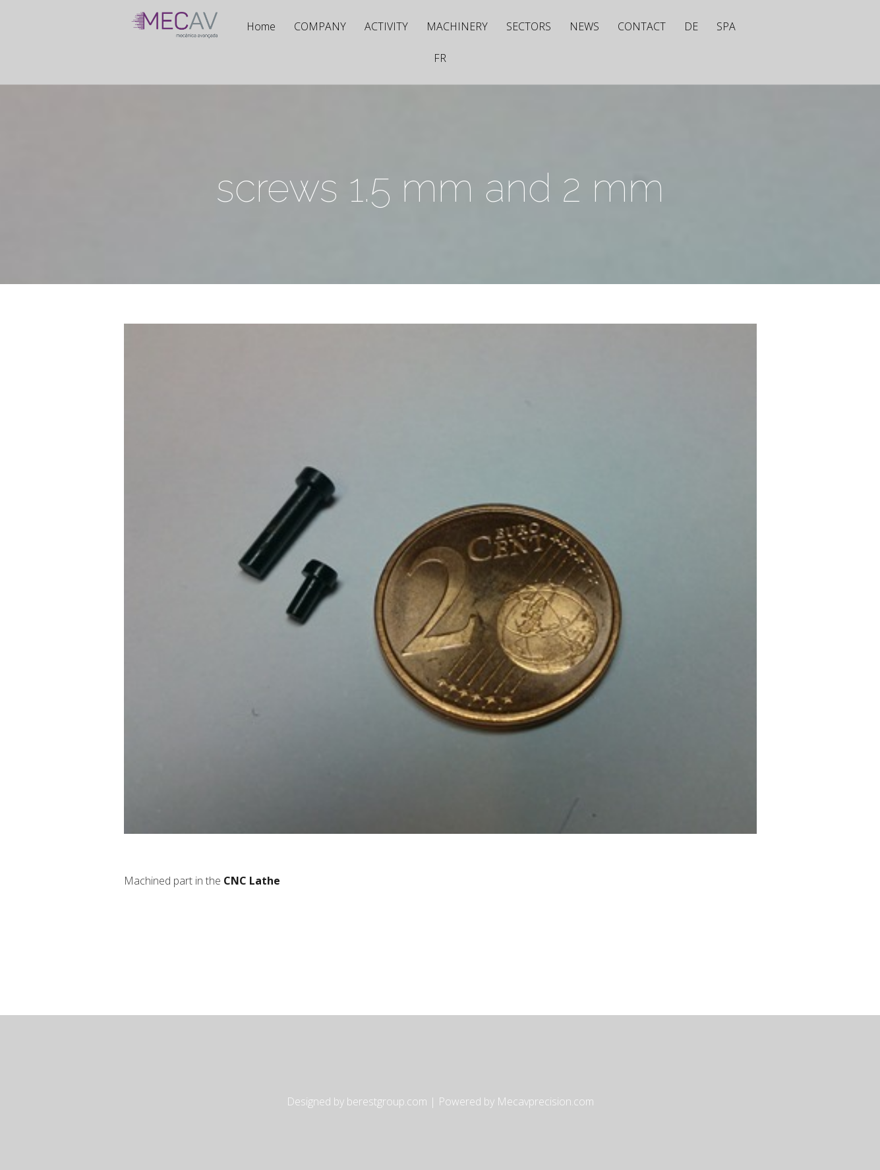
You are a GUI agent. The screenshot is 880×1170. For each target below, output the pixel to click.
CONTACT (642, 27)
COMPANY (320, 27)
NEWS (584, 27)
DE (691, 27)
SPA (726, 27)
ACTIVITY (386, 27)
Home (261, 27)
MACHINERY (457, 27)
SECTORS (528, 27)
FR (440, 59)
